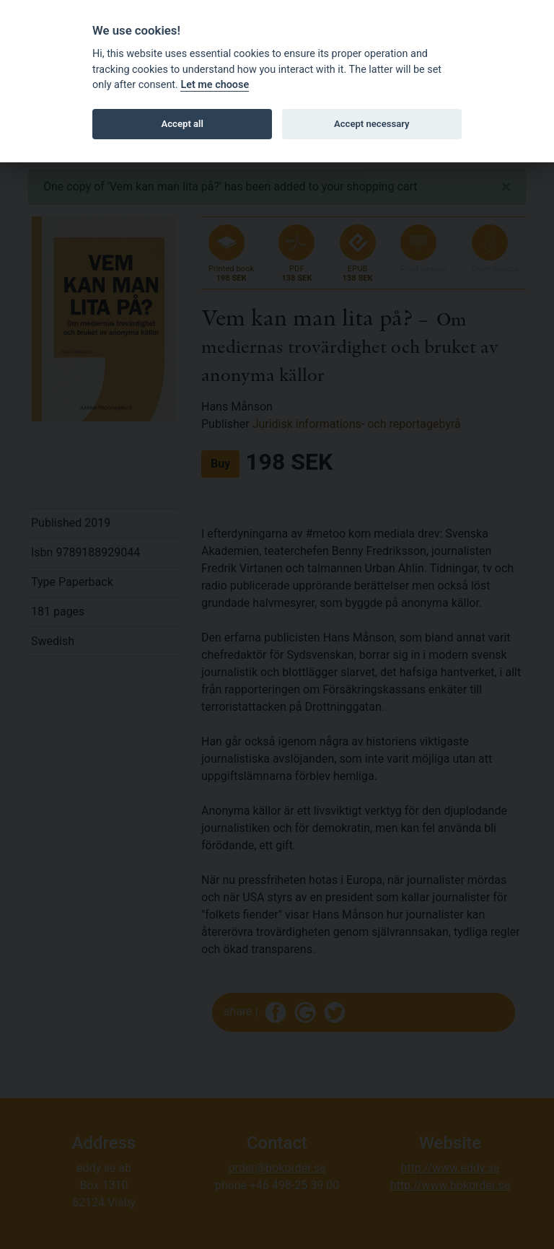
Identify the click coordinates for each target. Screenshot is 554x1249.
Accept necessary (372, 123)
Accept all (182, 123)
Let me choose (214, 85)
